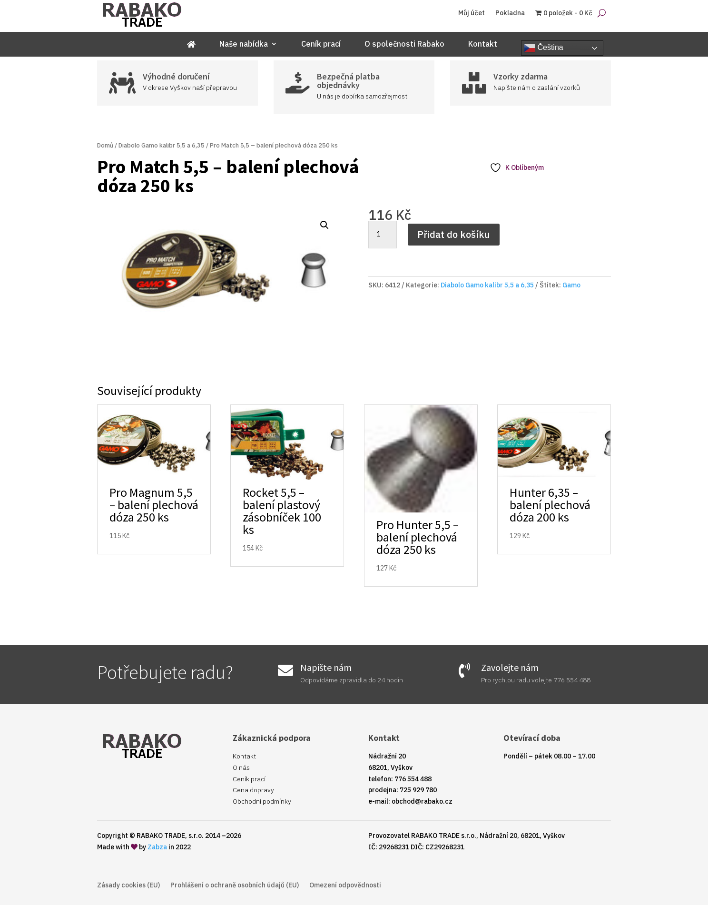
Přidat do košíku (453, 234)
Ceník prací (321, 44)
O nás (241, 767)
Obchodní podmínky (262, 801)
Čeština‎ (543, 48)
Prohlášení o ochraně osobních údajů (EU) (234, 885)
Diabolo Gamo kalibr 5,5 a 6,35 (161, 145)
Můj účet (471, 13)
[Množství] (382, 234)
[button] (324, 225)
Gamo (571, 285)
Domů (105, 145)
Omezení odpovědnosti (345, 885)
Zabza (157, 847)
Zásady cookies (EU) (128, 885)
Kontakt (482, 44)
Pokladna (510, 13)
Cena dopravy (253, 790)
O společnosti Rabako (404, 44)
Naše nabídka (243, 44)
